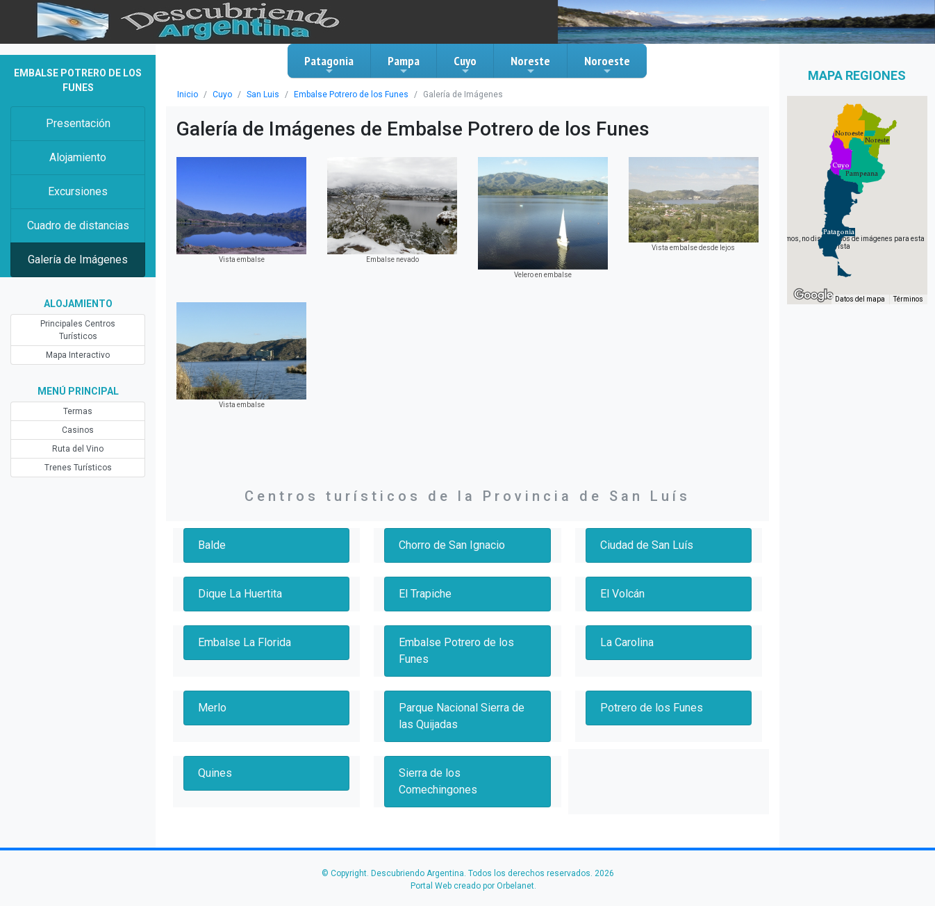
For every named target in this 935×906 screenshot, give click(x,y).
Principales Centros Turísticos (77, 330)
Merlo (212, 707)
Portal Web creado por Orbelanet (472, 886)
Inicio (187, 94)
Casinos (78, 430)
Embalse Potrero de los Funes (351, 94)
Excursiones (78, 191)
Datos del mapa (860, 299)
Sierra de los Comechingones (438, 781)
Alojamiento (77, 157)
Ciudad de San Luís (646, 545)
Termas (77, 411)
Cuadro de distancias (78, 225)
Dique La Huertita (240, 593)
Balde (212, 545)
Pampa (404, 64)
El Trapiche (425, 593)
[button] (838, 232)
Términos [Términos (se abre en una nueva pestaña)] (908, 299)
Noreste (530, 64)
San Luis (263, 94)
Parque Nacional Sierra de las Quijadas (461, 716)
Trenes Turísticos (78, 467)
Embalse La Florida (244, 642)
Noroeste (607, 64)
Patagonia (329, 64)
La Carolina (627, 642)
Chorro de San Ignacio (452, 545)
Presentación (78, 123)
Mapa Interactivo (78, 355)
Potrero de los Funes (651, 707)
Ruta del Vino (78, 449)
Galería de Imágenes (78, 259)
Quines (215, 773)
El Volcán (622, 593)
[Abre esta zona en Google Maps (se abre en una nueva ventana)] (813, 295)
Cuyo (465, 64)
